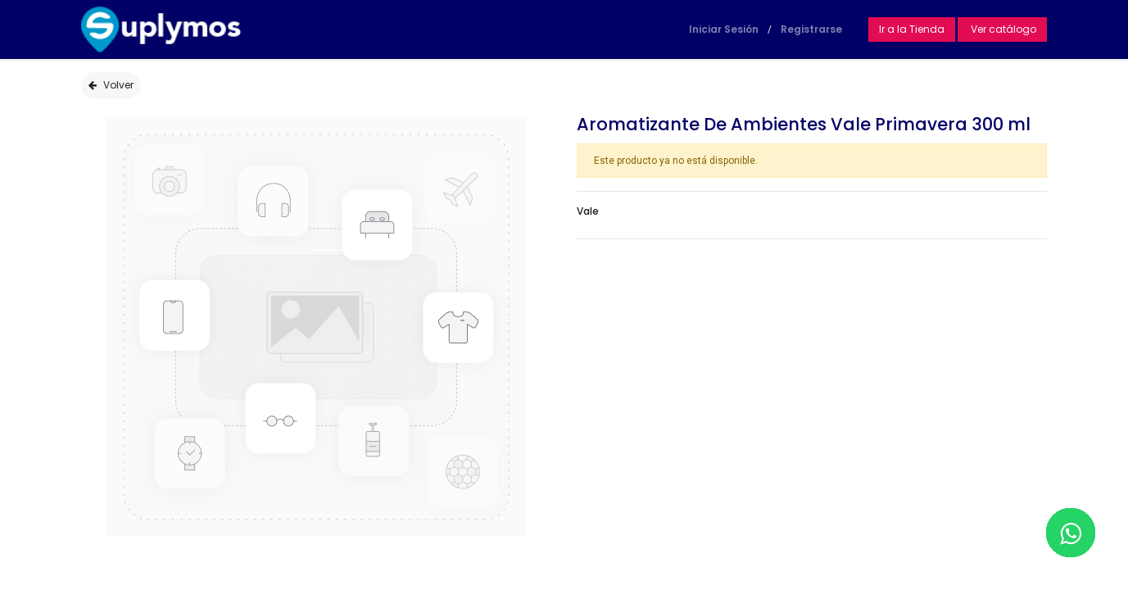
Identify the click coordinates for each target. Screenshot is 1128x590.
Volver (111, 85)
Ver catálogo (1002, 29)
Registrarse (811, 29)
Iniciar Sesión (724, 29)
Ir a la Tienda (912, 29)
